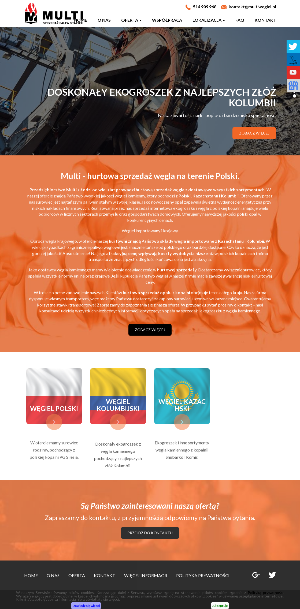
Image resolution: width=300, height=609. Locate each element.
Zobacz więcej (254, 133)
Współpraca (167, 20)
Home (80, 20)
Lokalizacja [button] (208, 20)
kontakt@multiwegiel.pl (252, 6)
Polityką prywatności (265, 592)
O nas (104, 20)
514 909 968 (204, 6)
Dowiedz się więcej (86, 606)
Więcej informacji (145, 575)
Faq (239, 20)
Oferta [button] (131, 20)
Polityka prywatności (202, 575)
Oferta (76, 575)
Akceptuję (220, 606)
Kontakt (265, 20)
